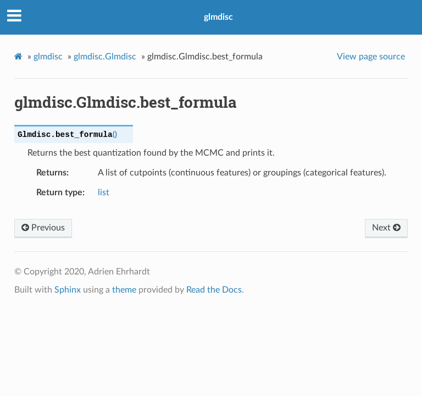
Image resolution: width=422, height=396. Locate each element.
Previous (43, 227)
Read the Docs (214, 289)
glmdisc (218, 17)
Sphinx (67, 289)
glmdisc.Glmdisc (105, 56)
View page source (371, 56)
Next (386, 227)
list (103, 192)
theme (124, 289)
